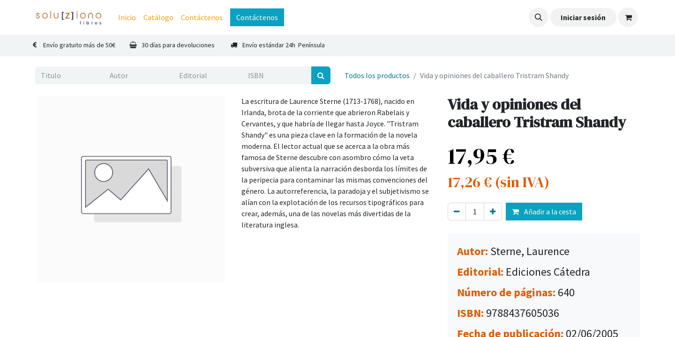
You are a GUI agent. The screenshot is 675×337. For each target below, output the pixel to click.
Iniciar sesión (583, 17)
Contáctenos (257, 17)
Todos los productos (377, 75)
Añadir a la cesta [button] (544, 211)
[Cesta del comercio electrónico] (628, 17)
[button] (538, 17)
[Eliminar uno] (457, 211)
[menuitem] (127, 17)
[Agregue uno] (493, 211)
